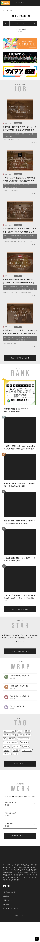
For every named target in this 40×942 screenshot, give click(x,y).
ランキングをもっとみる (20, 614)
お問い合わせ (7, 905)
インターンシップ (23, 743)
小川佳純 (6, 751)
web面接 (11, 743)
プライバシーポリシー (10, 913)
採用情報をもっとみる (20, 840)
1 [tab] (16, 646)
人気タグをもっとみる (20, 768)
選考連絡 (26, 751)
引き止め (6, 755)
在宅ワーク (7, 758)
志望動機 (27, 736)
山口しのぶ (16, 751)
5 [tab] (23, 646)
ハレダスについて (9, 897)
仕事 (19, 736)
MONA (6, 739)
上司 (15, 758)
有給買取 (15, 755)
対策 (13, 739)
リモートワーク (27, 755)
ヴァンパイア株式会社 (10, 747)
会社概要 (6, 909)
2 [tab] (18, 646)
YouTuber (24, 747)
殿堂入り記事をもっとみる (20, 656)
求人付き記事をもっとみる (20, 363)
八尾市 (20, 739)
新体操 (28, 739)
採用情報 (6, 901)
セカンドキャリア (9, 736)
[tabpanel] (20, 640)
